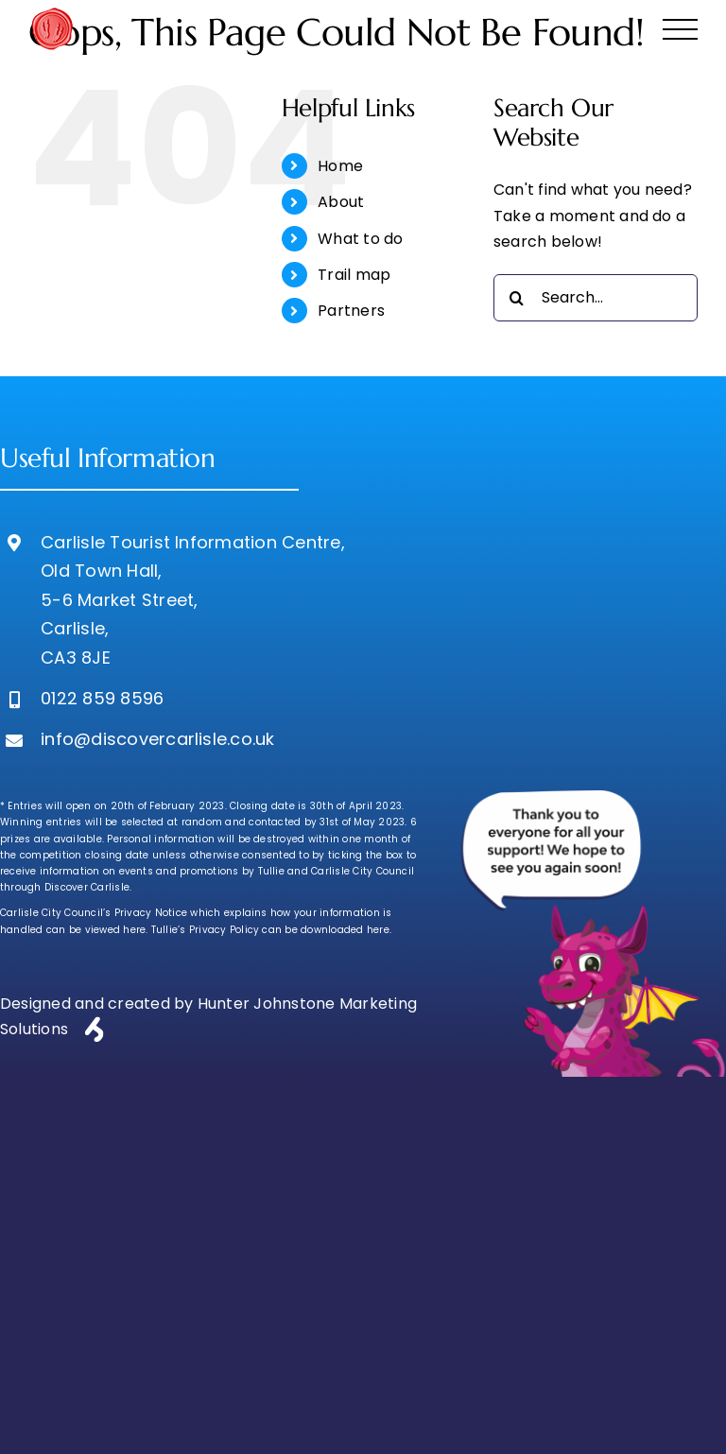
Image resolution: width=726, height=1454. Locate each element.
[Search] (517, 297)
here (134, 930)
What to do (360, 239)
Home (340, 166)
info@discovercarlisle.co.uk (157, 739)
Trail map (354, 275)
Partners (351, 310)
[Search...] (595, 297)
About (341, 202)
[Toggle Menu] (680, 30)
